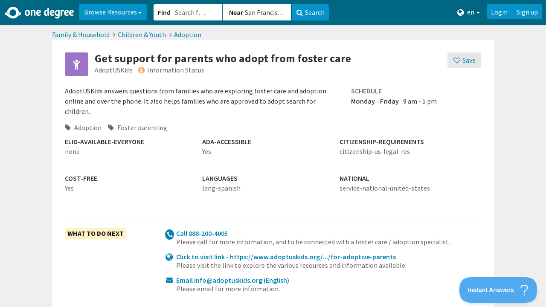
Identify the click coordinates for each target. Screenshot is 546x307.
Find (164, 12)
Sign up (527, 12)
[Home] (39, 13)
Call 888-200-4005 (202, 233)
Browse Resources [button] (113, 12)
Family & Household (81, 34)
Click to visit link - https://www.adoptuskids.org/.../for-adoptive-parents (286, 256)
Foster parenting (137, 127)
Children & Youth (142, 34)
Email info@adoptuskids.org (232, 280)
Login (499, 12)
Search (310, 12)
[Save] (464, 60)
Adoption (187, 34)
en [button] (468, 12)
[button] (273, 153)
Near (236, 12)
